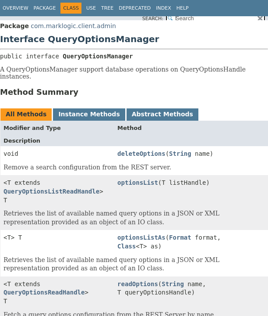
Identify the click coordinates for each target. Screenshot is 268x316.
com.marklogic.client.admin (73, 25)
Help (182, 8)
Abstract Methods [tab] (162, 114)
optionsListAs (141, 237)
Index (163, 8)
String (180, 153)
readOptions (137, 283)
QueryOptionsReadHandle (44, 292)
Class (126, 246)
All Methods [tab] (26, 114)
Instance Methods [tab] (89, 114)
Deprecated (135, 8)
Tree (107, 8)
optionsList (137, 182)
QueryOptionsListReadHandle (51, 191)
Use (91, 8)
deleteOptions (141, 153)
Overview (15, 8)
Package (45, 8)
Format (180, 237)
